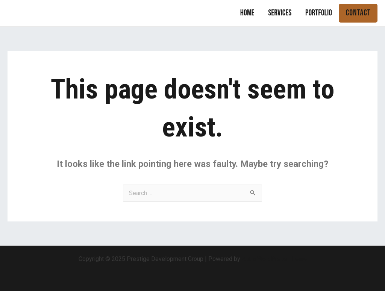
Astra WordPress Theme (274, 258)
